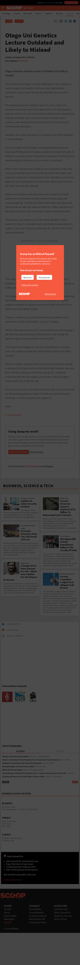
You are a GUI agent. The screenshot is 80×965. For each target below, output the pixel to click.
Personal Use (44, 277)
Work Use (27, 277)
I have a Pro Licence (29, 285)
